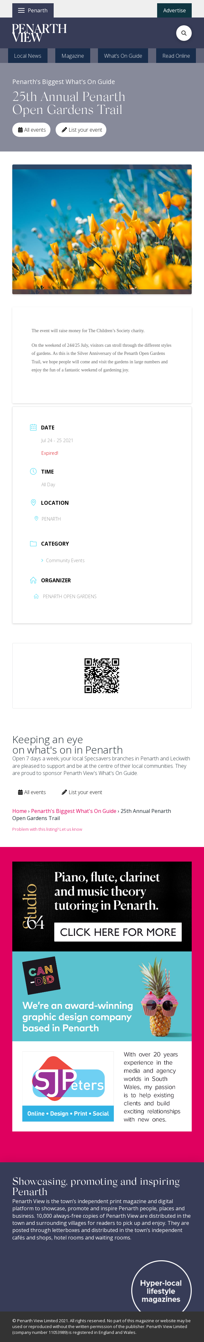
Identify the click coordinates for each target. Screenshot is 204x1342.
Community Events (63, 560)
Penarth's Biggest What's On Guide (73, 811)
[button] (33, 10)
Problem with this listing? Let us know (47, 829)
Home (19, 811)
